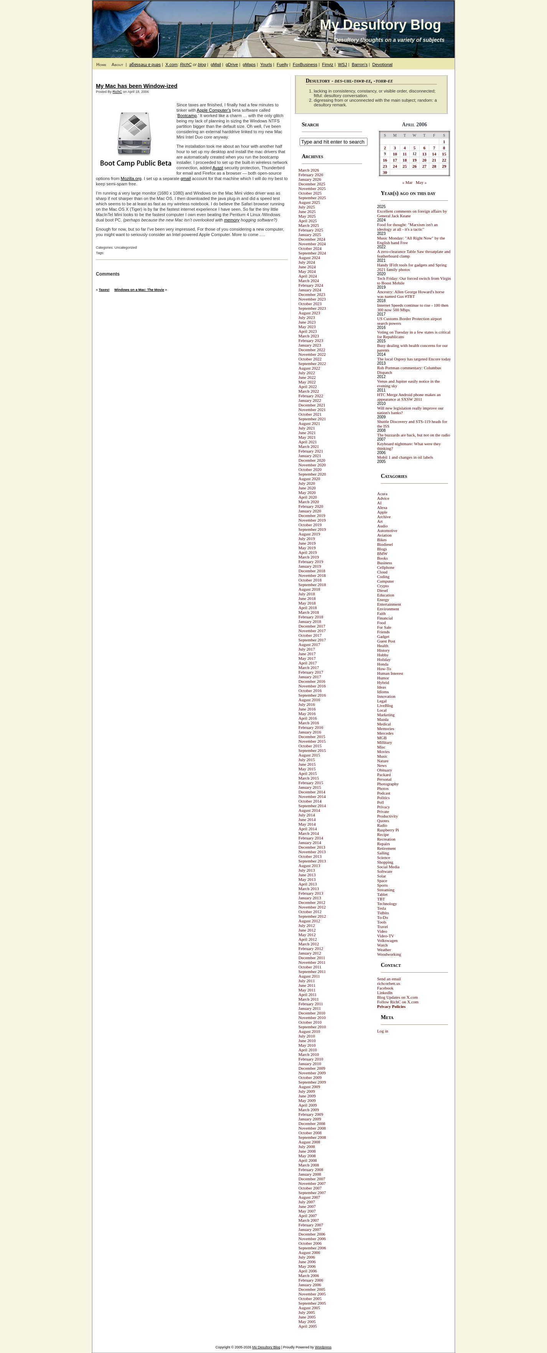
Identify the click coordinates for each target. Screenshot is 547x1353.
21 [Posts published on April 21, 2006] (434, 160)
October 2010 (309, 1022)
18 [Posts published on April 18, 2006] (405, 160)
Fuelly (282, 64)
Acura (382, 493)
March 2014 (308, 833)
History (383, 650)
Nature (383, 760)
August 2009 (309, 1086)
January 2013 (309, 897)
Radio (382, 825)
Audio (382, 526)
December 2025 (311, 184)
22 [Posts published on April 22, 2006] (444, 160)
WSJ (342, 64)
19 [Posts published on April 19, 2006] (414, 160)
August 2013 (309, 865)
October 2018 (309, 580)
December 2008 (311, 1123)
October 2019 (309, 524)
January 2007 (309, 1229)
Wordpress (323, 1347)
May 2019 (307, 547)
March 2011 (308, 999)
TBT (381, 899)
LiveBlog (385, 705)
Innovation (386, 696)
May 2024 (307, 271)
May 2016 (307, 713)
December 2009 (311, 1068)
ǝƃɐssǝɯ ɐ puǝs (145, 64)
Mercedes (385, 733)
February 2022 (310, 395)
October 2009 (309, 1077)
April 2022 (307, 386)
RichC (185, 64)
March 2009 (308, 1109)
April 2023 (307, 331)
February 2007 (310, 1224)
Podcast (383, 793)
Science (383, 857)
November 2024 (312, 243)
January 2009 (309, 1119)
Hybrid (383, 682)
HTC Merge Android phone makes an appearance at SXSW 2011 (409, 396)
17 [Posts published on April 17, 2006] (395, 160)
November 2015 (312, 741)
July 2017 (306, 649)
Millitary (384, 742)
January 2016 (309, 732)
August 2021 (309, 423)
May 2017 (307, 658)
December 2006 (311, 1234)
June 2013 (307, 874)
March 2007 (308, 1220)
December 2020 (311, 460)
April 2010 (307, 1049)
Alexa (382, 507)
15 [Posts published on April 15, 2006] (444, 154)
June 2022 (307, 377)
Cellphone (385, 567)
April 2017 (307, 663)
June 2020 (307, 488)
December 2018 (311, 570)
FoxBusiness (305, 64)
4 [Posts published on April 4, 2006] (405, 147)
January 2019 (309, 566)
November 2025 (312, 188)
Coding (383, 576)
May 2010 (307, 1045)
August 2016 (309, 699)
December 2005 (311, 1289)
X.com (171, 64)
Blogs (382, 549)
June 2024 (307, 266)
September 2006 (312, 1248)
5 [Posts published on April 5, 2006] (415, 147)
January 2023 (309, 345)
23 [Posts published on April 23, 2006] (385, 166)
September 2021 (312, 418)
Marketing (386, 714)
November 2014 (312, 796)
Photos (383, 788)
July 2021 (306, 428)
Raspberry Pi (388, 830)
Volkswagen (387, 940)
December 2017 (311, 626)
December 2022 (311, 349)
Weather (384, 949)
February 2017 (310, 672)
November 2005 (312, 1294)
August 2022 (309, 368)
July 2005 (306, 1312)
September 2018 (312, 584)
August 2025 (309, 202)
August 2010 (309, 1031)
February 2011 (310, 1003)
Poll (380, 802)
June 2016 (307, 709)
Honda (382, 664)
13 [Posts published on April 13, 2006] (424, 154)
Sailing (383, 853)
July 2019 (306, 538)
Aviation (384, 535)
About (117, 64)
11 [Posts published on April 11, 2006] (405, 154)
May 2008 (307, 1155)
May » (421, 182)
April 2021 (307, 441)
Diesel (382, 590)
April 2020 (307, 497)
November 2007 (312, 1183)
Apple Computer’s (214, 110)
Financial (385, 618)
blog (202, 64)
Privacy (383, 807)
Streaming (385, 889)
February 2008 (310, 1169)
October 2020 (309, 469)
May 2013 (307, 879)
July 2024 (306, 262)
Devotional (382, 64)
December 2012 (311, 902)
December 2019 (311, 515)
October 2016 (309, 690)
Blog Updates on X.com (397, 997)
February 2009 (310, 1114)
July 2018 (306, 593)
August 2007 (309, 1197)
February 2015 (310, 782)
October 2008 (309, 1132)
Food (381, 622)
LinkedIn (384, 992)
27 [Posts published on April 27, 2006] (424, 166)
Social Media (388, 866)
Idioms (383, 691)
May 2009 (307, 1100)
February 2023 (310, 340)
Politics (383, 797)
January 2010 (309, 1063)
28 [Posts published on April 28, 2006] (434, 166)
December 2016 (311, 681)
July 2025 (306, 207)
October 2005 (309, 1298)
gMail (216, 64)
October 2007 (309, 1188)
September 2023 (312, 308)
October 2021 (309, 414)
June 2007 (307, 1206)
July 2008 (306, 1146)
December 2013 (311, 847)
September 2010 (312, 1026)
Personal (384, 779)
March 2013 (308, 888)
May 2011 (307, 990)
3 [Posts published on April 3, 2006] (395, 147)
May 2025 (307, 216)
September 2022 (312, 363)
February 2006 (310, 1280)
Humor (383, 678)
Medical (384, 724)
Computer (385, 581)
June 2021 (307, 432)
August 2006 (309, 1252)
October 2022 (309, 359)
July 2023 (306, 317)
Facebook (385, 988)
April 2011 (307, 994)
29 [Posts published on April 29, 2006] (444, 166)
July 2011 (306, 980)
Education (385, 595)
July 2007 (306, 1201)
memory (231, 220)
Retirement (386, 848)
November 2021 (312, 409)
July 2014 (306, 815)
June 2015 (307, 764)
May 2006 (307, 1266)
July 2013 (306, 870)
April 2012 (307, 939)
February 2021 (310, 451)
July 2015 (306, 759)
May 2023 (307, 326)
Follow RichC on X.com (397, 1001)
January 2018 (309, 621)
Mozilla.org (131, 178)
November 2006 (312, 1238)
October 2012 (309, 911)
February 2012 (310, 948)
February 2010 (310, 1059)
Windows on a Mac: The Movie (139, 290)
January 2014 (309, 842)
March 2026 (308, 170)
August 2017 (309, 644)
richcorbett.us (388, 983)
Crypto (383, 585)
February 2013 (310, 893)
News (382, 765)
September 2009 (312, 1082)
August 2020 (309, 478)
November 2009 (312, 1073)
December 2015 (311, 736)
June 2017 (307, 653)
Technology (387, 903)
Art (380, 521)
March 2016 (308, 722)
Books (382, 558)
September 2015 (312, 750)
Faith (381, 613)
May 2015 (307, 769)
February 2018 (310, 617)
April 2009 (307, 1105)
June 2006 (307, 1261)
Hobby (383, 655)
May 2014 (307, 824)
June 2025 (307, 211)
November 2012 (312, 907)
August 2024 (309, 257)
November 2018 (312, 575)
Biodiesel (385, 544)
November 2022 (312, 354)
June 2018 (307, 598)
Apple (382, 512)
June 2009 (307, 1096)
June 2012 (307, 930)
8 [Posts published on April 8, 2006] (444, 147)
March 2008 (308, 1165)
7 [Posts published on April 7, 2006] (434, 147)
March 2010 (308, 1054)
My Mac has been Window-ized (136, 86)
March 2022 (308, 391)
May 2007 (307, 1211)
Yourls (266, 64)
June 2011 (307, 985)
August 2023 (309, 313)
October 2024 (309, 248)
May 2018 (307, 603)
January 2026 (309, 179)
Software (384, 871)
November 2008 (312, 1128)
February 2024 (310, 285)
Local (382, 710)
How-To (384, 668)
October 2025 (309, 193)
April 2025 (307, 220)
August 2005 (309, 1307)
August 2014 (309, 810)
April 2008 (307, 1160)
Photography (388, 783)
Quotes (383, 820)
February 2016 (310, 727)
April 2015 (307, 773)
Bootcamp (187, 115)
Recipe (383, 834)
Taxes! (104, 290)
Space (382, 880)
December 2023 (311, 294)
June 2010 (307, 1040)
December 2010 (311, 1013)
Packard (383, 774)
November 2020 (312, 465)
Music (382, 756)
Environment (388, 608)
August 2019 (309, 534)
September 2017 (312, 640)
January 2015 (309, 787)
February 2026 (310, 174)
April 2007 (307, 1215)
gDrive (232, 64)
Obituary (384, 770)
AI (379, 503)
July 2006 (306, 1257)
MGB (382, 737)
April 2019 (307, 552)
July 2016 (306, 704)
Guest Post (386, 641)
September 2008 (312, 1137)
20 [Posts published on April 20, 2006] (424, 160)
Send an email (389, 978)
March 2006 (308, 1275)
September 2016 (312, 695)
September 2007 (312, 1192)
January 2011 (309, 1008)
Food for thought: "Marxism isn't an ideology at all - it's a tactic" (407, 226)
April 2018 (307, 607)
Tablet (382, 894)
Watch (382, 945)
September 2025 (312, 197)
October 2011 (309, 967)
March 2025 (308, 225)
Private (383, 811)
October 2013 (309, 856)
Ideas (381, 687)
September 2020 (312, 474)
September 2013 (312, 861)
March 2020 (308, 501)
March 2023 (308, 336)
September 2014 (312, 805)
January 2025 (309, 234)
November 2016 (312, 686)
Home (101, 64)
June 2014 (307, 819)
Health (382, 645)
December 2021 (311, 405)
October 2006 (309, 1243)
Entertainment (389, 604)
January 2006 (309, 1284)
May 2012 (307, 934)
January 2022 (309, 400)
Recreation (386, 839)
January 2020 (309, 511)
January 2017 (309, 676)
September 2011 (312, 971)
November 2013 (312, 851)
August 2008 (309, 1142)
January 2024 (309, 289)
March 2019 (308, 557)
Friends (383, 631)
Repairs (383, 843)
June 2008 (307, 1151)
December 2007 (311, 1178)
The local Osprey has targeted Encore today (414, 359)
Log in (382, 1031)
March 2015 (308, 778)
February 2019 (310, 561)
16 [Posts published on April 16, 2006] (385, 160)
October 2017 (309, 635)
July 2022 (306, 372)
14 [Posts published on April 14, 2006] (434, 154)
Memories (385, 728)
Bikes (382, 539)
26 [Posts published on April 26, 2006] (414, 166)
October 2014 (309, 801)
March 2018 (308, 612)
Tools (381, 922)
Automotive (387, 530)
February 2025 (310, 230)
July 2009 (306, 1091)
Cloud (382, 572)
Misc (381, 747)
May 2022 (307, 382)
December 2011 (311, 957)
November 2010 (312, 1017)
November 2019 (312, 520)
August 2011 (309, 976)
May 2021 (307, 437)
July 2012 (306, 925)
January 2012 (309, 953)
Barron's (359, 64)
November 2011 (312, 962)
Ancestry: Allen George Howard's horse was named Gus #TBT (410, 294)
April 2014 (307, 828)
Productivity (387, 816)
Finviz (327, 64)
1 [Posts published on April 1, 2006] (444, 141)
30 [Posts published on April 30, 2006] (385, 172)
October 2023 (309, 303)
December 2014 (311, 792)
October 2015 (309, 745)
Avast (218, 167)
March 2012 (308, 944)
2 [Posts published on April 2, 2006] (385, 147)
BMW (382, 553)
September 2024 (312, 253)
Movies (383, 751)
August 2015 (309, 755)
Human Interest (390, 673)
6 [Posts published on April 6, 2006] (424, 147)
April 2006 (307, 1271)
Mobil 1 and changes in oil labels (405, 457)
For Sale (384, 627)
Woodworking (389, 954)
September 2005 (312, 1303)
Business (384, 562)
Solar (381, 876)
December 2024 (311, 239)
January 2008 (309, 1174)
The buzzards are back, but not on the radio (413, 435)
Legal (382, 701)
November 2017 (312, 630)
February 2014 (310, 838)
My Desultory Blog (380, 25)
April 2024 (307, 276)
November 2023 (312, 299)
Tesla (381, 908)
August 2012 (309, 921)
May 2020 (307, 492)
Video (382, 931)
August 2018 (309, 589)
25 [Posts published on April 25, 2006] (405, 166)
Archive (383, 516)
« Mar (407, 182)
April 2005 (307, 1326)
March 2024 (308, 280)
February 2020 (310, 506)
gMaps (249, 64)
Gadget (383, 636)
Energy (383, 599)
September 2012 (312, 916)
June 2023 (307, 322)
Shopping (385, 862)
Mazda (383, 719)
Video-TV (385, 935)
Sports (382, 885)
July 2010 (306, 1036)
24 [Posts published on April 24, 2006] (395, 166)
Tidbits (383, 912)
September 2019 (312, 529)
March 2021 (308, 446)
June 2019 (307, 543)
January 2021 (309, 455)
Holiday (383, 659)
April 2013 (307, 884)
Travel (382, 926)
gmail (186, 178)
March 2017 (308, 667)
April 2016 (307, 718)
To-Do (382, 917)
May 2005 (307, 1321)
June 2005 (307, 1317)
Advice (383, 498)
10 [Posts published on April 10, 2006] (395, 154)
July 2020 (306, 483)
